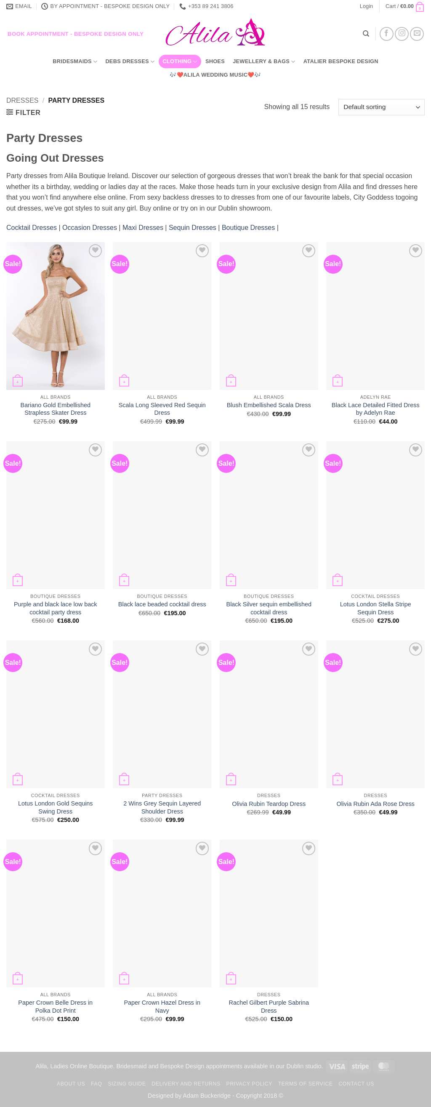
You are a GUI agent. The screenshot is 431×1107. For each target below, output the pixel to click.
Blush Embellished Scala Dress (269, 405)
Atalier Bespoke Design (340, 61)
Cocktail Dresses (32, 227)
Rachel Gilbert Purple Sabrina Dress (269, 1006)
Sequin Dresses (192, 227)
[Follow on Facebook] (387, 34)
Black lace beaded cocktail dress (162, 604)
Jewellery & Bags (264, 62)
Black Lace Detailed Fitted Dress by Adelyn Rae (376, 409)
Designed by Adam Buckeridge (189, 1095)
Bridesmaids (75, 62)
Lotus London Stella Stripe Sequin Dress (375, 608)
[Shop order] (381, 107)
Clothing (179, 62)
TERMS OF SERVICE (305, 1084)
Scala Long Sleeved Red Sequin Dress (162, 409)
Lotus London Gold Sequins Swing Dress (55, 807)
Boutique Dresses (248, 227)
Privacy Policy (249, 1084)
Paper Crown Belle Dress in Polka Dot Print (55, 1006)
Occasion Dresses (89, 227)
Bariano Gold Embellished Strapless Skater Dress (55, 409)
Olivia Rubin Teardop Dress (269, 803)
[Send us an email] (417, 34)
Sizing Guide (127, 1084)
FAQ (96, 1084)
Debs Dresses (129, 62)
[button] (366, 6)
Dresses (22, 100)
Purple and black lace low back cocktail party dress (55, 608)
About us (71, 1084)
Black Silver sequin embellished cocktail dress (268, 608)
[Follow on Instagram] (402, 34)
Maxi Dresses (142, 227)
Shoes (215, 61)
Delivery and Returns (186, 1084)
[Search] (366, 34)
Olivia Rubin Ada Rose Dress (375, 803)
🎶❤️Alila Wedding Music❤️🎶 (215, 75)
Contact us (356, 1084)
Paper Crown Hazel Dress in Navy (162, 1006)
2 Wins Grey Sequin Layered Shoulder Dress (162, 807)
